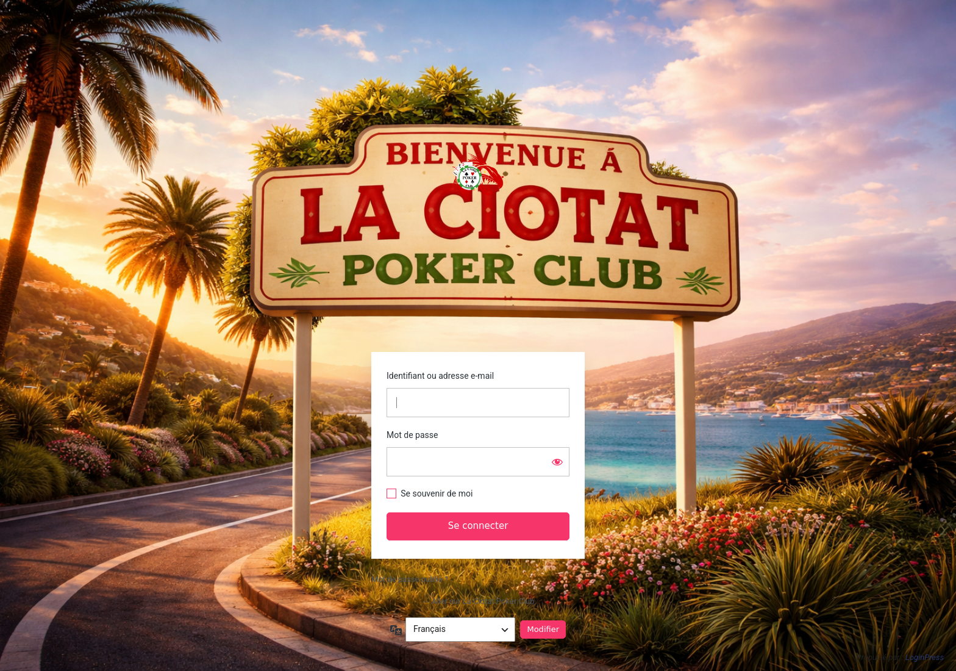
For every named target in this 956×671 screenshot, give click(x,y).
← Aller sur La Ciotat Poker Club (478, 601)
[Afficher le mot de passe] (557, 461)
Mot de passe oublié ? (409, 579)
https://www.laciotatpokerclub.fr (478, 176)
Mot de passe (412, 435)
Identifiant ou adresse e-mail (440, 376)
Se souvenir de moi (437, 493)
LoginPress (924, 657)
